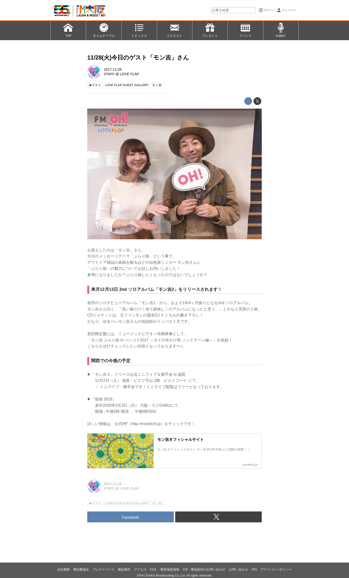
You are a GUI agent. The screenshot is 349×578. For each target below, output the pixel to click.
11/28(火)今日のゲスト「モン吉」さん (138, 57)
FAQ (153, 569)
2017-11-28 (113, 69)
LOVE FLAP (129, 74)
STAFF (109, 74)
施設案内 (124, 569)
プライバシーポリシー (276, 569)
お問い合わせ (238, 569)
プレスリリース (103, 569)
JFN (254, 569)
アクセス (140, 569)
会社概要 (63, 569)
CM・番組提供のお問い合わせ (204, 569)
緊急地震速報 (169, 569)
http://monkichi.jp (145, 424)
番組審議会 (81, 569)
